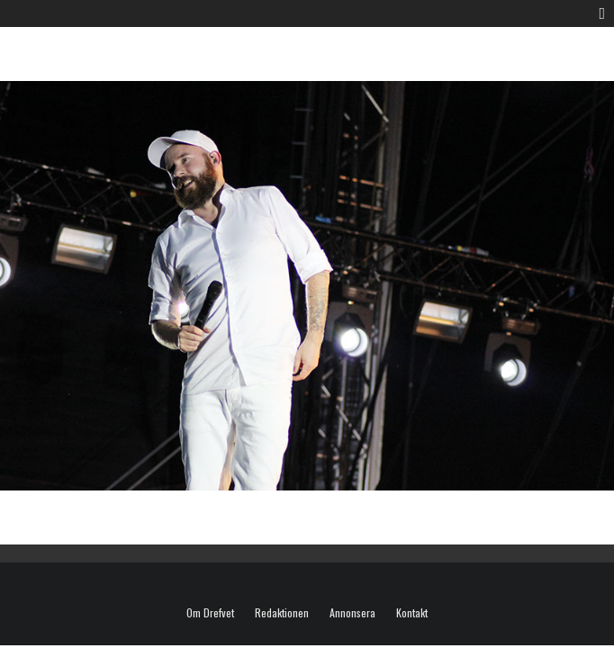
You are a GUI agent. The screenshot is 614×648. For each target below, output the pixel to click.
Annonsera (352, 613)
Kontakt (412, 613)
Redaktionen (282, 613)
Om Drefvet (210, 613)
